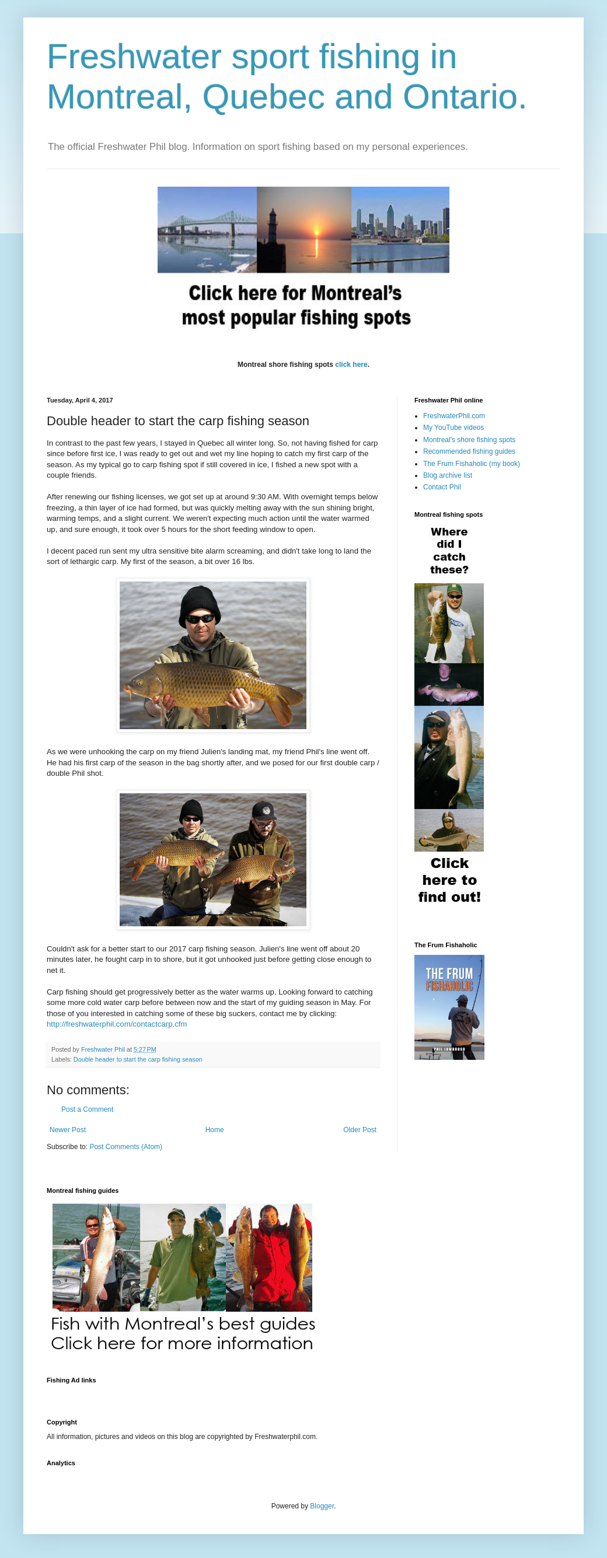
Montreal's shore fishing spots (469, 440)
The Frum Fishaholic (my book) (471, 464)
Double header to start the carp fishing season (138, 1059)
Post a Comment (87, 1109)
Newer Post (68, 1130)
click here (351, 364)
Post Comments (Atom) (125, 1147)
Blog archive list (447, 475)
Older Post (359, 1130)
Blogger (322, 1506)
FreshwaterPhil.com (454, 416)
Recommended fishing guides (469, 451)
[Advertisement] (259, 1394)
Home (214, 1130)
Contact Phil (442, 487)
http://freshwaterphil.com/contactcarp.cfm (118, 1024)
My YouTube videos (453, 427)
